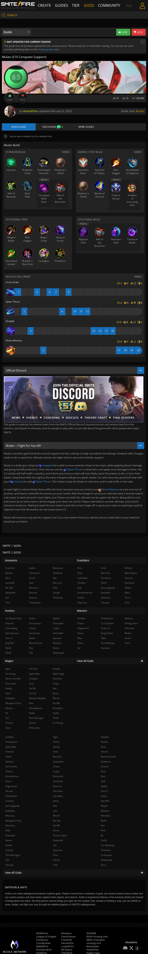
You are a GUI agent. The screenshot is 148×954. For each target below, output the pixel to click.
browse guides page (48, 49)
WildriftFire (42, 947)
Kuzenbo (105, 593)
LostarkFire (67, 947)
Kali (55, 806)
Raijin (32, 714)
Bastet (8, 573)
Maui (127, 593)
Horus (80, 634)
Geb (103, 782)
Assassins (11, 561)
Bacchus (57, 757)
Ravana (33, 593)
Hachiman (34, 634)
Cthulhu (81, 583)
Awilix (8, 757)
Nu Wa (56, 826)
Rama (8, 841)
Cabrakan (58, 762)
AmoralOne (30, 111)
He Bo (32, 689)
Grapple (45, 466)
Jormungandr (12, 806)
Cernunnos (11, 767)
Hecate (9, 791)
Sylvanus (57, 851)
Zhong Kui (34, 728)
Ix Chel (32, 694)
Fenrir (8, 782)
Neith (104, 821)
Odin (7, 831)
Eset (103, 777)
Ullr (7, 860)
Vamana (105, 648)
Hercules (58, 791)
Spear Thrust (73, 470)
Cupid (56, 772)
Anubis (104, 742)
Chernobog (11, 629)
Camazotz (34, 573)
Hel (54, 689)
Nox (31, 704)
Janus (56, 801)
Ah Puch (33, 669)
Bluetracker (92, 947)
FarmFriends (68, 937)
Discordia (58, 777)
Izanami (9, 801)
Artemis (9, 752)
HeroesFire (67, 944)
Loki (55, 811)
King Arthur (107, 634)
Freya (56, 684)
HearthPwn (92, 950)
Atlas (80, 573)
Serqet (56, 593)
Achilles (9, 737)
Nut (103, 826)
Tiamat (9, 723)
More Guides (86, 127)
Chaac (56, 767)
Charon (105, 767)
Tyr (79, 648)
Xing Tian (82, 603)
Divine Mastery (108, 490)
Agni (55, 737)
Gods (89, 5)
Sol (54, 846)
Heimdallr (58, 634)
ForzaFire (66, 940)
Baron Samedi (108, 757)
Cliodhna (57, 573)
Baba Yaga (58, 674)
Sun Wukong (107, 846)
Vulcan (56, 860)
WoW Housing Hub (97, 937)
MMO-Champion (95, 940)
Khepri (104, 806)
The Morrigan (12, 855)
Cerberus (106, 762)
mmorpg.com (93, 944)
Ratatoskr (58, 841)
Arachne (9, 569)
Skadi (8, 653)
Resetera (66, 934)
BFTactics (66, 950)
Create (48, 5)
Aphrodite (10, 747)
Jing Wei (105, 801)
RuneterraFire (44, 950)
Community (105, 5)
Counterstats (43, 944)
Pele (103, 831)
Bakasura (58, 569)
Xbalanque (106, 860)
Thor (55, 855)
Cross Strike (18, 482)
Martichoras (35, 643)
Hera (8, 694)
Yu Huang (58, 723)
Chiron (9, 772)
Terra (128, 598)
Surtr (127, 643)
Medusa (105, 811)
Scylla (104, 841)
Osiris (56, 831)
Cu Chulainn (107, 624)
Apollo (56, 747)
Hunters (9, 611)
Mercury (9, 816)
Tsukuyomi (106, 855)
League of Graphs (46, 937)
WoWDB (91, 934)
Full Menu (125, 5)
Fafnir (104, 583)
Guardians (83, 561)
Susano (9, 851)
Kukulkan (10, 811)
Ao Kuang (10, 674)
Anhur (56, 742)
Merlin (56, 816)
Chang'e (33, 679)
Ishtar (104, 796)
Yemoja (9, 865)
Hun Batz (58, 796)
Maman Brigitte (37, 699)
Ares (103, 747)
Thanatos (106, 851)
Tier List (76, 5)
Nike (79, 639)
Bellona (9, 762)
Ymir (55, 865)
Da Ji (103, 772)
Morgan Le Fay (13, 821)
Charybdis (58, 624)
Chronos (57, 679)
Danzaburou (12, 777)
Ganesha (58, 782)
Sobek (8, 846)
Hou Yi (104, 791)
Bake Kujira (131, 573)
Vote (9, 97)
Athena (104, 752)
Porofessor (42, 940)
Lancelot (9, 583)
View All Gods (74, 873)
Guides (62, 5)
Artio (55, 752)
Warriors (82, 611)
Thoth (56, 718)
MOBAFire (42, 934)
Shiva (80, 643)
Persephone (35, 709)
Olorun (9, 709)
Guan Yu (57, 787)
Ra (102, 836)
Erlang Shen (131, 624)
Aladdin (105, 737)
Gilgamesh (11, 787)
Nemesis (10, 826)
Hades (104, 787)
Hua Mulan (11, 796)
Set (7, 598)
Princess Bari (60, 836)
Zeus (103, 865)
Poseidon (10, 836)
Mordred (105, 816)
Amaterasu (11, 742)
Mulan (140, 111)
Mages (9, 661)
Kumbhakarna (84, 593)
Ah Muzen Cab (13, 619)
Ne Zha (57, 821)
